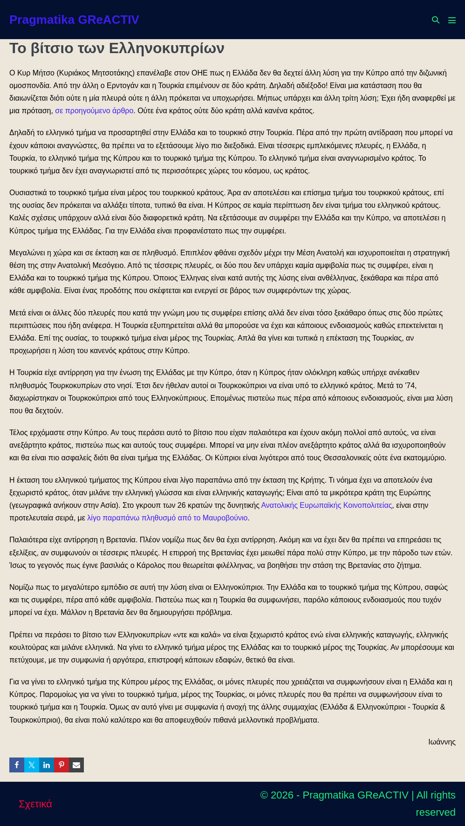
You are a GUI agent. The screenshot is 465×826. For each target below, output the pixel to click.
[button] (435, 20)
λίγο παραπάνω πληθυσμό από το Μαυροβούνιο (167, 518)
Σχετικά (35, 804)
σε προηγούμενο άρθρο (94, 111)
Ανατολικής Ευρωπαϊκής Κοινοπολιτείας (326, 505)
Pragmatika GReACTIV (74, 20)
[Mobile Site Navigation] (452, 20)
